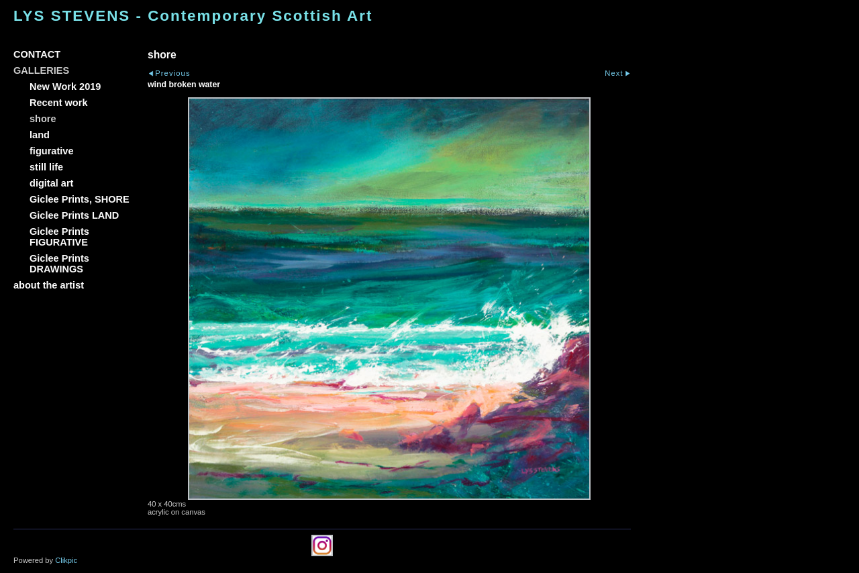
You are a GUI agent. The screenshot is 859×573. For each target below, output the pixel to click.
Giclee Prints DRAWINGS (59, 263)
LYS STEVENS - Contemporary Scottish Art (192, 15)
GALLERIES (41, 70)
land (40, 134)
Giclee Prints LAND (74, 215)
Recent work (59, 102)
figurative (51, 151)
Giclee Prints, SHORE (80, 199)
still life (46, 167)
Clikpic (66, 560)
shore (43, 118)
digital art (51, 183)
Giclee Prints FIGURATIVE (59, 237)
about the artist (48, 285)
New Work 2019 (65, 86)
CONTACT (36, 54)
